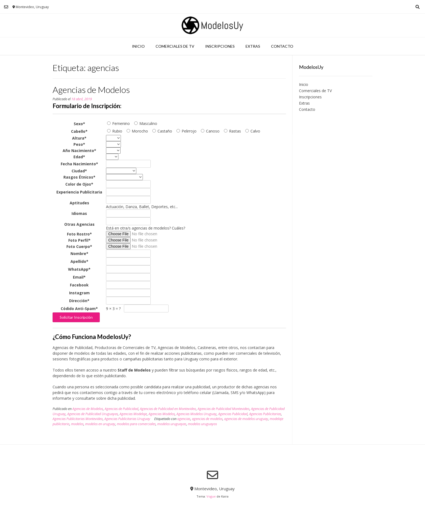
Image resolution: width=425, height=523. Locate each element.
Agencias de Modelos (91, 89)
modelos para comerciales (136, 424)
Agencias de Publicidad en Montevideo (168, 408)
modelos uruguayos (202, 424)
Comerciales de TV (175, 46)
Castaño (162, 131)
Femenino (118, 123)
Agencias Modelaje (133, 414)
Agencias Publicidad (232, 414)
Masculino (145, 123)
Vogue (211, 496)
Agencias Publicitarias (265, 414)
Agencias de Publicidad (121, 408)
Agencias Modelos (162, 414)
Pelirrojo (186, 131)
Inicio (138, 46)
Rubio (114, 131)
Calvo (252, 131)
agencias (183, 419)
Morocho (137, 131)
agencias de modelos (207, 419)
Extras (253, 46)
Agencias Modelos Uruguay (196, 414)
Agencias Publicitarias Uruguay (127, 419)
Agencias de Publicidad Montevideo (223, 408)
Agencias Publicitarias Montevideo (78, 419)
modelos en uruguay (100, 424)
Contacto (282, 46)
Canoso (210, 131)
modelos (77, 424)
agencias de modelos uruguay (246, 419)
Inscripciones (220, 46)
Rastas (232, 131)
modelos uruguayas (171, 424)
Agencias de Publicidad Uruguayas (92, 414)
